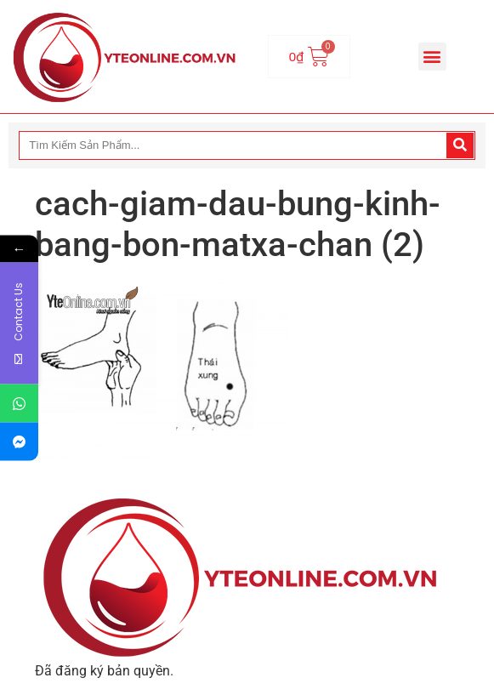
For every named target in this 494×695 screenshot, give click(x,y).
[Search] (460, 145)
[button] (432, 57)
